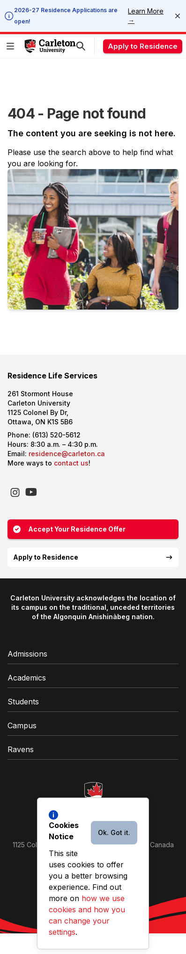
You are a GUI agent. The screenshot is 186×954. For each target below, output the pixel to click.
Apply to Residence (143, 46)
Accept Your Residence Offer (69, 529)
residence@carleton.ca (67, 454)
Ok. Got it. (114, 832)
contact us (71, 463)
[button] (12, 46)
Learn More (146, 15)
